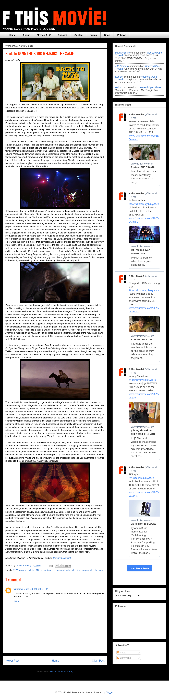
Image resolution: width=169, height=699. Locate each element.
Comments (124, 657)
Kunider (119, 76)
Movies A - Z (44, 35)
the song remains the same (90, 570)
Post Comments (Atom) (61, 671)
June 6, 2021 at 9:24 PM (36, 589)
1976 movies (19, 570)
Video (93, 35)
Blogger (109, 692)
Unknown (18, 589)
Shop (107, 35)
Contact (78, 35)
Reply (16, 601)
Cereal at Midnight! (62, 558)
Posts (121, 652)
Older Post (98, 660)
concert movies (48, 570)
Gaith (118, 87)
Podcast (62, 35)
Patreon (121, 35)
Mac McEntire (122, 52)
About (26, 35)
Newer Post (12, 660)
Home (12, 35)
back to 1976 (33, 570)
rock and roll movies (66, 570)
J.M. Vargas (121, 66)
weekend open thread (150, 87)
